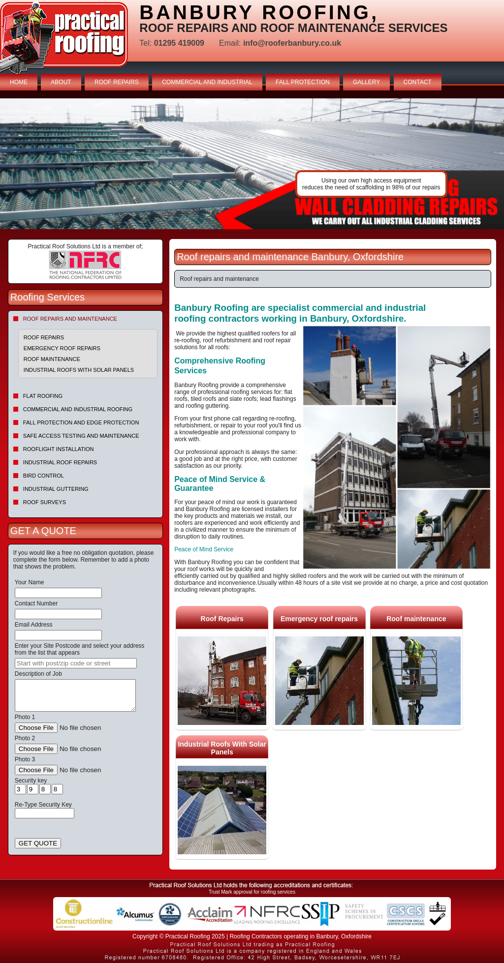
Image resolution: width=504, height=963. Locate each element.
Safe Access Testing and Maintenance (81, 436)
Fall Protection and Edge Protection (81, 422)
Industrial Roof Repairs (60, 462)
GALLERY (366, 82)
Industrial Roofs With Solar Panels (79, 370)
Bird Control (43, 476)
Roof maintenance (52, 359)
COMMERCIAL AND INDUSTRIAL (207, 82)
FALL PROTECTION (303, 82)
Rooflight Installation (58, 449)
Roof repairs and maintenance (70, 319)
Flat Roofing (43, 396)
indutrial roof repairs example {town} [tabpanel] (252, 163)
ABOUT (61, 82)
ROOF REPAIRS (116, 82)
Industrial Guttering (56, 489)
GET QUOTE (38, 843)
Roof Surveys (44, 502)
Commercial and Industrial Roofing (77, 409)
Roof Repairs (44, 337)
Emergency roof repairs (62, 348)
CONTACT (418, 82)
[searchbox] (76, 663)
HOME (19, 82)
